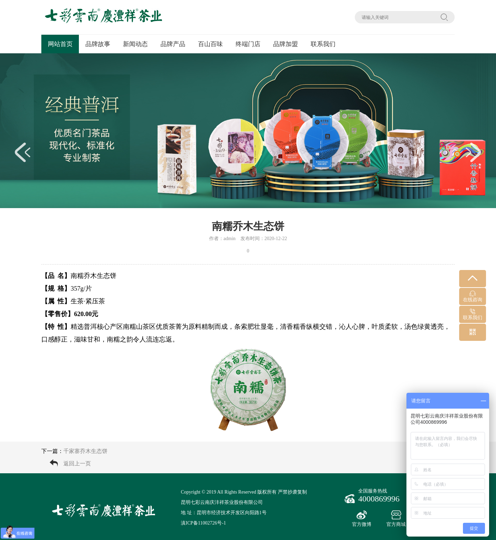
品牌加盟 (285, 44)
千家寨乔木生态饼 (85, 451)
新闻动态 (135, 44)
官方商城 (396, 518)
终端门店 (248, 44)
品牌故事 (97, 44)
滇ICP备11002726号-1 (203, 523)
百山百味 (210, 44)
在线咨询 (472, 296)
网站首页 (60, 44)
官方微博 (361, 518)
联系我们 (323, 44)
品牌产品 (173, 44)
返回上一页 (77, 463)
